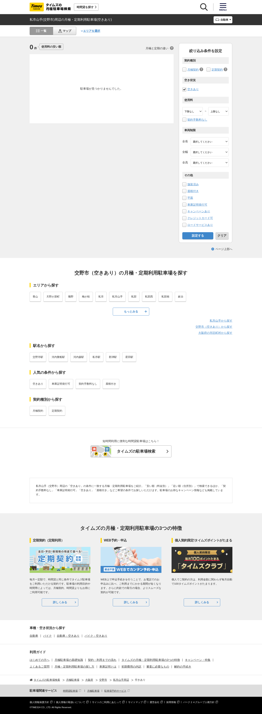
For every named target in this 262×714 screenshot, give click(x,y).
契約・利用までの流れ (102, 659)
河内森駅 (78, 357)
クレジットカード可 (200, 218)
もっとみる (131, 311)
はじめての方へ (39, 659)
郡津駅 (113, 357)
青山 (35, 296)
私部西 (149, 296)
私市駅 (96, 357)
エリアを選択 (91, 30)
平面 (190, 197)
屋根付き (193, 191)
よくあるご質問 (39, 666)
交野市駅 (38, 357)
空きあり (193, 89)
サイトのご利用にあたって (106, 702)
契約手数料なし (197, 119)
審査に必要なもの (157, 666)
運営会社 (154, 702)
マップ (67, 30)
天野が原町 (53, 296)
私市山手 (117, 296)
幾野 (70, 296)
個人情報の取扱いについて (70, 702)
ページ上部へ (223, 249)
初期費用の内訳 (131, 666)
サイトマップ (135, 702)
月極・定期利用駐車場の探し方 (74, 666)
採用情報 (171, 702)
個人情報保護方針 (39, 702)
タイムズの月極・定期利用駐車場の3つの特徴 (150, 659)
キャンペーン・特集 (197, 659)
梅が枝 (86, 296)
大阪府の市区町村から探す (215, 332)
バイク (47, 635)
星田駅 (129, 357)
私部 (133, 296)
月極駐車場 (93, 690)
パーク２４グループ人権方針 (199, 702)
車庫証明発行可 (197, 204)
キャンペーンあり (198, 211)
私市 (101, 296)
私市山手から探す (221, 320)
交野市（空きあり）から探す (213, 326)
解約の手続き (182, 666)
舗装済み (193, 184)
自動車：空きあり (68, 635)
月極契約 (193, 69)
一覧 (43, 30)
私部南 (165, 296)
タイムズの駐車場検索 (136, 451)
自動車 (34, 635)
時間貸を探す (85, 7)
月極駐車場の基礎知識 (69, 659)
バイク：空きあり (96, 635)
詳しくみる (60, 602)
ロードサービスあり (200, 225)
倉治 (180, 296)
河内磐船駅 (58, 357)
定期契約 (217, 69)
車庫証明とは (107, 666)
